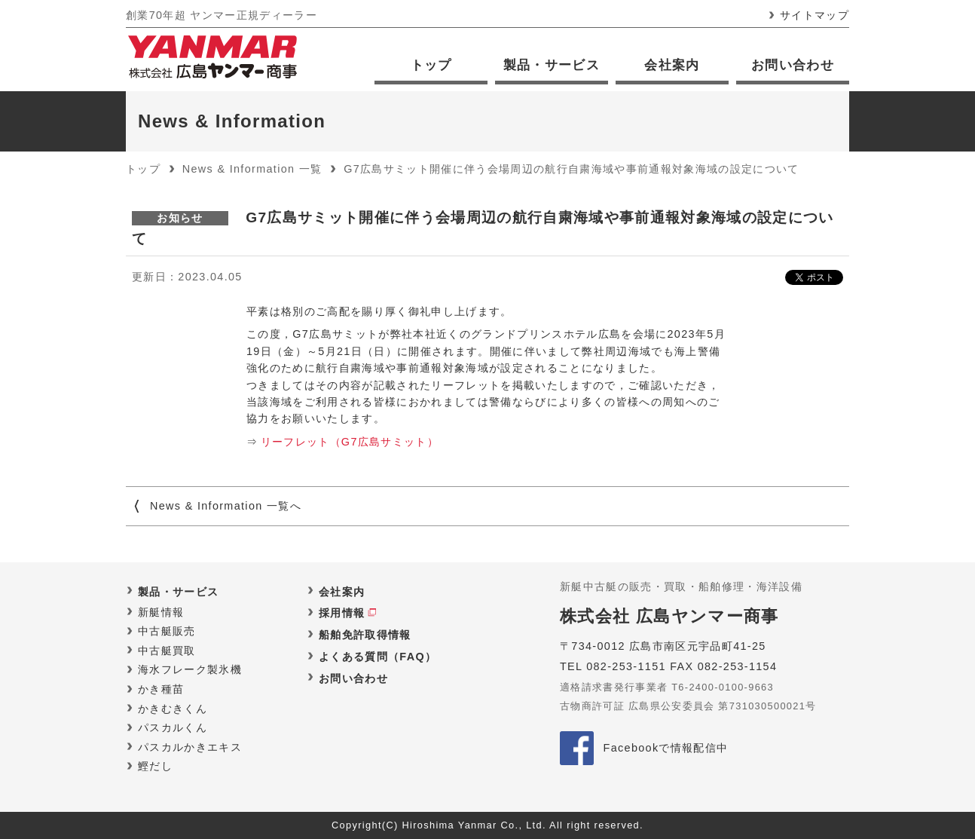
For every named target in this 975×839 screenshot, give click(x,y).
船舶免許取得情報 (365, 635)
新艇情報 (161, 612)
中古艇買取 (167, 651)
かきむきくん (172, 709)
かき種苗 (161, 689)
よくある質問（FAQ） (377, 657)
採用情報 (342, 613)
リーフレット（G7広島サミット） (350, 442)
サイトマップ (814, 15)
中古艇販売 (167, 631)
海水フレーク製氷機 (190, 669)
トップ (431, 65)
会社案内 (671, 65)
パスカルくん (172, 727)
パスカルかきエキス (190, 747)
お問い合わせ (792, 65)
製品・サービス (551, 65)
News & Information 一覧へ (225, 506)
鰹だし (155, 766)
